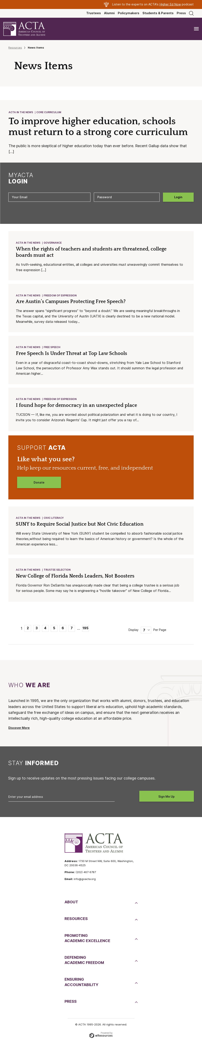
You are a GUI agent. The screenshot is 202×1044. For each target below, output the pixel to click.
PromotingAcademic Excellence (87, 940)
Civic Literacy (54, 519)
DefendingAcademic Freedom (84, 962)
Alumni (109, 13)
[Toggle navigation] (196, 29)
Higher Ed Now (170, 4)
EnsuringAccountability (81, 984)
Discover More (19, 730)
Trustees (93, 13)
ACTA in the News (21, 112)
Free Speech (52, 348)
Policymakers (128, 13)
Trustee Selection (57, 572)
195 (85, 630)
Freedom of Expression (60, 296)
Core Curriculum (49, 112)
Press (181, 13)
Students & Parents (158, 13)
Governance (53, 243)
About (71, 904)
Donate (39, 484)
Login (178, 197)
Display (133, 632)
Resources (15, 47)
